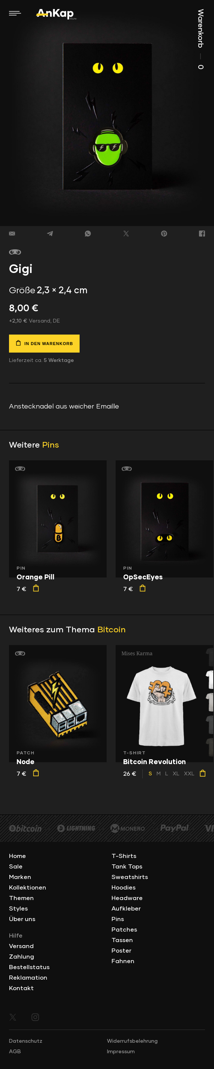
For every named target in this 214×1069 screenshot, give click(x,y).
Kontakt (21, 988)
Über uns (22, 919)
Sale (16, 867)
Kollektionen (27, 888)
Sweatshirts (130, 877)
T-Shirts (124, 856)
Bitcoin (111, 630)
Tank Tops (127, 867)
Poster (121, 951)
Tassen (122, 940)
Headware (127, 898)
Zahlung (21, 957)
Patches (124, 930)
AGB (15, 1051)
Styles (18, 909)
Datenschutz (25, 1041)
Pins (50, 445)
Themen (21, 898)
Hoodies (124, 888)
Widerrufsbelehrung (132, 1041)
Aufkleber (126, 909)
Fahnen (123, 961)
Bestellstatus (29, 967)
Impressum (121, 1051)
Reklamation (28, 978)
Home (17, 856)
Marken (20, 877)
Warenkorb (200, 39)
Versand (21, 946)
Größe (22, 290)
